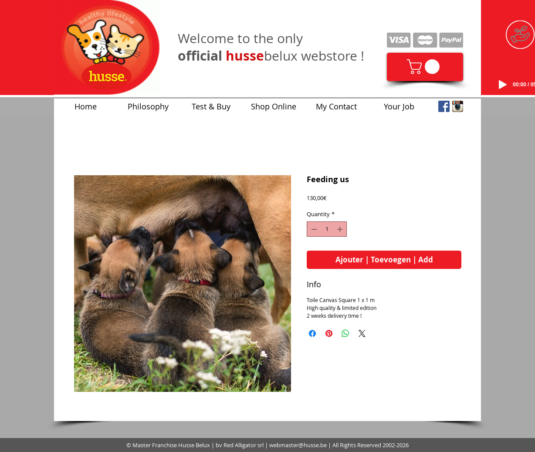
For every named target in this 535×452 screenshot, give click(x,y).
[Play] (503, 84)
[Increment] (340, 229)
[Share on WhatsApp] (345, 333)
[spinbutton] (326, 229)
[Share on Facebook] (312, 333)
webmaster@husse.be (298, 445)
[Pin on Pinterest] (329, 333)
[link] (425, 66)
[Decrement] (313, 229)
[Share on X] (362, 333)
